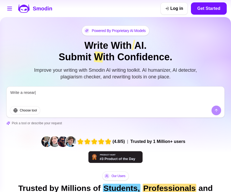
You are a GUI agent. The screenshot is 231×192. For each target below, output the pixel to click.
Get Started (208, 8)
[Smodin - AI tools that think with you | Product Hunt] (115, 157)
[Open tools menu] (9, 8)
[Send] (216, 110)
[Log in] (174, 8)
